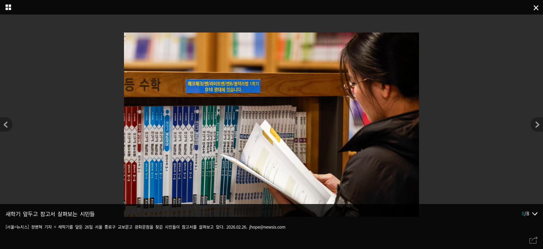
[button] (537, 124)
